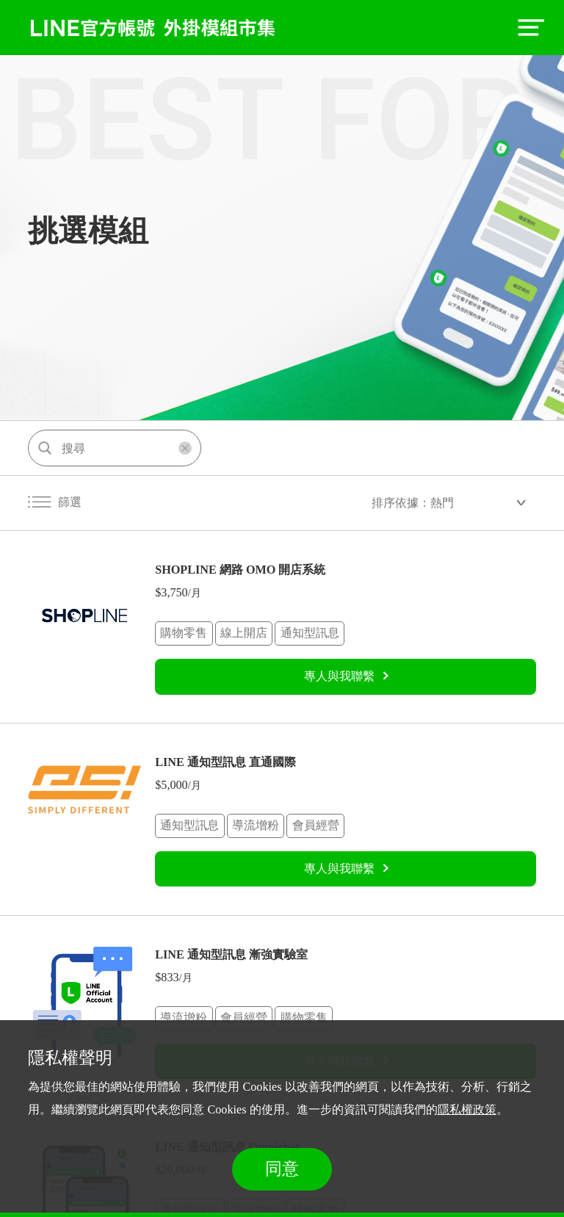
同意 (282, 1169)
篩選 (55, 502)
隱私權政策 (467, 1109)
